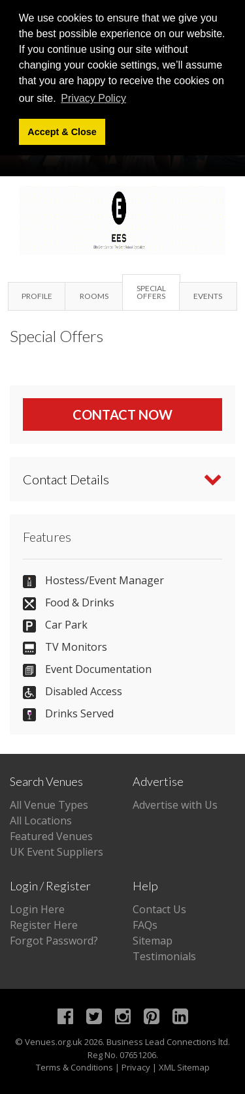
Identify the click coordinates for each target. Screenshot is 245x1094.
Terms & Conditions (74, 1067)
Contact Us (159, 909)
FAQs (145, 925)
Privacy (136, 1067)
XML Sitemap (184, 1067)
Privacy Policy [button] (93, 98)
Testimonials (164, 956)
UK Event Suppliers (56, 852)
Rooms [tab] (94, 296)
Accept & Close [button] (62, 132)
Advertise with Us (175, 805)
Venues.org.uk (53, 1042)
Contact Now (122, 414)
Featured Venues (51, 836)
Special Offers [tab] (151, 292)
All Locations (41, 820)
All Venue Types (49, 805)
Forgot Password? (54, 940)
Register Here (44, 925)
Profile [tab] (37, 296)
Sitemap (152, 940)
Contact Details (66, 479)
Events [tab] (207, 296)
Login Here (37, 909)
